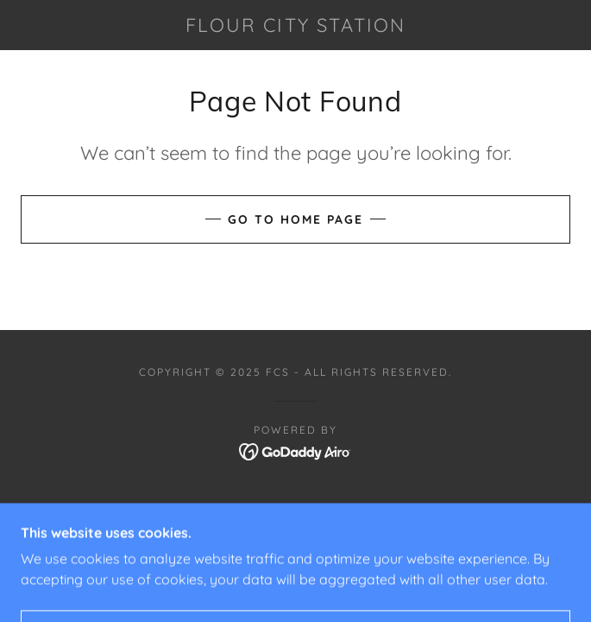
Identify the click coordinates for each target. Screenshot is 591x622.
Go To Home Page (295, 219)
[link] (296, 25)
